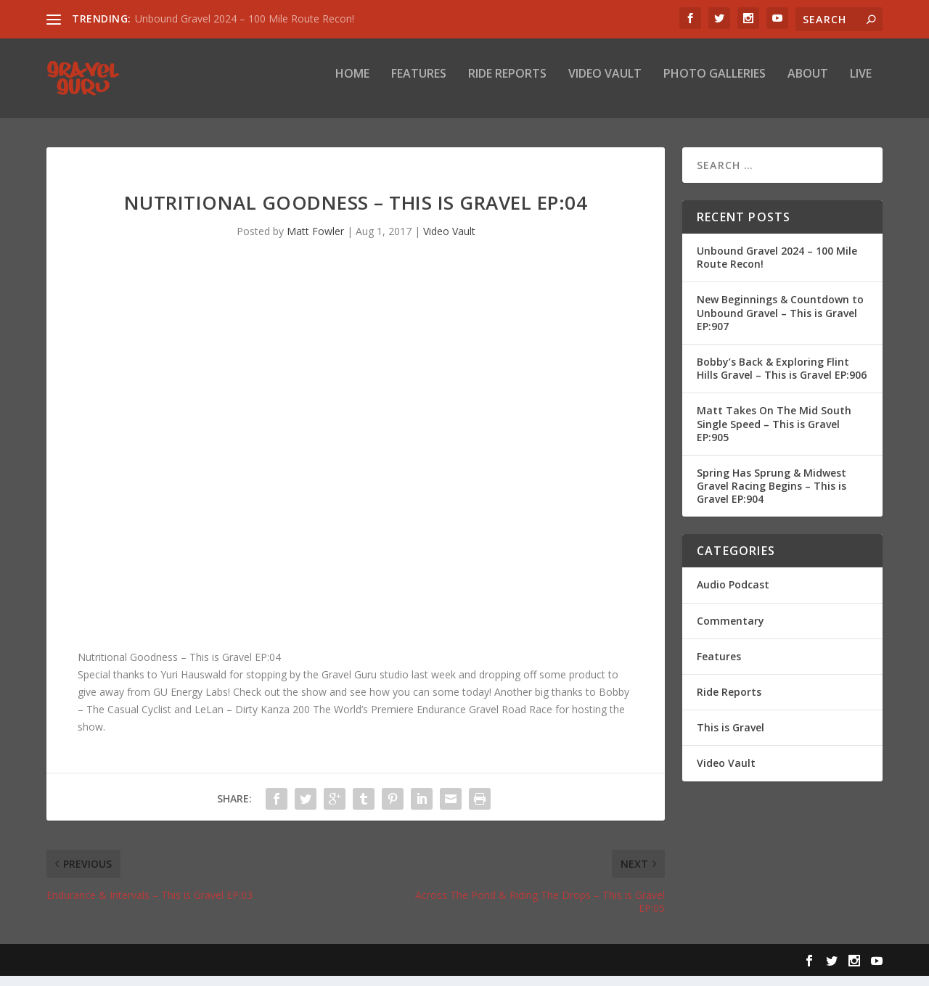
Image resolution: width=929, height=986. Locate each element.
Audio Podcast (733, 594)
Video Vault (605, 84)
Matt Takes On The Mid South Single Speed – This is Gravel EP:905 (774, 433)
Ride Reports (507, 84)
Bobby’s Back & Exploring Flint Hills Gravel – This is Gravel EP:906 (782, 378)
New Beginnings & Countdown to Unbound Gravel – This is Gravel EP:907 (780, 322)
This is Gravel (730, 737)
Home (352, 84)
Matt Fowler (315, 241)
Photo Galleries (714, 84)
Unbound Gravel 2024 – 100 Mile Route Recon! (244, 18)
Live (861, 84)
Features (418, 84)
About (807, 84)
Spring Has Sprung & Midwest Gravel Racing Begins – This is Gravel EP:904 (771, 496)
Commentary (730, 631)
